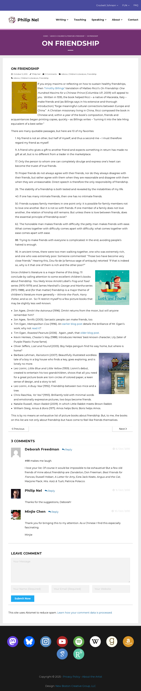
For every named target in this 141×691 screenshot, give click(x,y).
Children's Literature (66, 36)
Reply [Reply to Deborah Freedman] (68, 449)
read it (36, 328)
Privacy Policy (71, 676)
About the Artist (92, 676)
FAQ (136, 5)
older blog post (89, 332)
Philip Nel (36, 74)
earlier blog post (72, 323)
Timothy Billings (54, 88)
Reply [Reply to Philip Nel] (51, 490)
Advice (53, 36)
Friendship (80, 36)
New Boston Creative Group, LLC (75, 686)
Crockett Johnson (106, 5)
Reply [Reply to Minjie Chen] (55, 511)
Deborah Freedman (42, 449)
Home (45, 36)
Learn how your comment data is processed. (84, 612)
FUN (124, 5)
